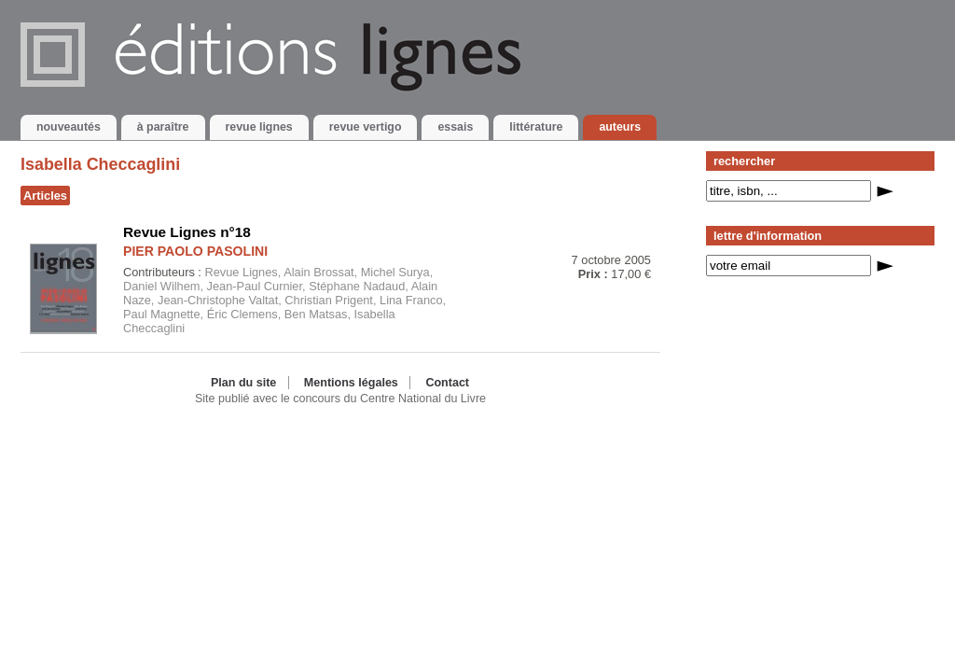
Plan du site (243, 382)
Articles (45, 196)
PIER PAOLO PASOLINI (195, 251)
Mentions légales (351, 382)
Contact (447, 382)
